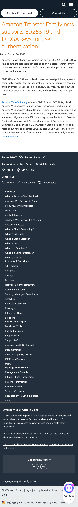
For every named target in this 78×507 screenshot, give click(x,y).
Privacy (19, 490)
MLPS (8, 363)
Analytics (10, 298)
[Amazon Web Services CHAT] (69, 488)
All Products (11, 265)
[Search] (63, 3)
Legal (28, 490)
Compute (10, 270)
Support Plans (12, 335)
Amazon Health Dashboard (19, 344)
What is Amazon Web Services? (21, 196)
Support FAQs (12, 340)
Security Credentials (15, 391)
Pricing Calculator (14, 330)
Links (4, 494)
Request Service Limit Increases (21, 395)
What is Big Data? (14, 233)
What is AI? (11, 243)
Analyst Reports (13, 215)
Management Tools (15, 289)
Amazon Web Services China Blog (23, 219)
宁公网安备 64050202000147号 (24, 502)
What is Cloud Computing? (19, 229)
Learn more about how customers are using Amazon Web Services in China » (38, 446)
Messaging (10, 308)
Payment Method (14, 386)
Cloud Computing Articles (18, 354)
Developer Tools (13, 326)
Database (10, 280)
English (17, 481)
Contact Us (11, 400)
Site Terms (7, 490)
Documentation (13, 349)
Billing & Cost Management (19, 376)
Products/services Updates (19, 205)
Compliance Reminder (46, 490)
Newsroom (11, 210)
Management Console (16, 372)
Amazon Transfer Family (14, 102)
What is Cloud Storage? (17, 238)
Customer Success (14, 224)
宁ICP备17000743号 (54, 502)
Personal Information (16, 381)
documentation (10, 136)
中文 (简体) (30, 481)
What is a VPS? (13, 257)
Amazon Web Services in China (21, 201)
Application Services (15, 303)
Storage (9, 275)
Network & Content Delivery (20, 284)
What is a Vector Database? (19, 252)
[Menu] (70, 3)
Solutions (10, 317)
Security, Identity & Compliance (21, 294)
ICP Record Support (15, 359)
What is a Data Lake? (16, 248)
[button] (19, 13)
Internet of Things (14, 313)
